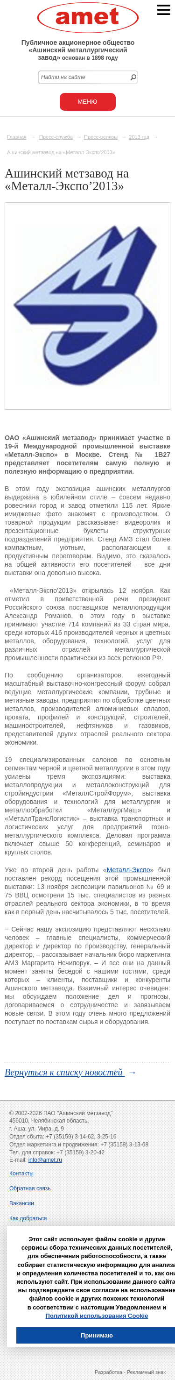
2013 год (139, 137)
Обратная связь (29, 1188)
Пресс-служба (56, 137)
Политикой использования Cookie (97, 1315)
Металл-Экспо (128, 870)
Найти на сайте (63, 77)
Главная (17, 137)
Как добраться (28, 1218)
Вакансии (21, 1203)
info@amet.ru (45, 1160)
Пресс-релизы (101, 137)
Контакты (21, 1173)
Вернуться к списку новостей (65, 1072)
